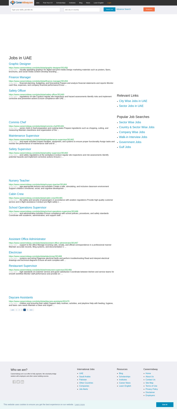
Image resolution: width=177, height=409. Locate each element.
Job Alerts (83, 389)
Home (148, 373)
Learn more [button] (80, 404)
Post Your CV (47, 3)
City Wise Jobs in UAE (133, 101)
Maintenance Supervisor (24, 135)
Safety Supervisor (20, 149)
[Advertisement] (88, 33)
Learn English (99, 3)
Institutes (72, 3)
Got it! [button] (164, 405)
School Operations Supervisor (27, 207)
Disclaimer (150, 392)
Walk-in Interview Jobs (133, 137)
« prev (12, 310)
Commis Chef (17, 122)
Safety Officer (17, 90)
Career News (125, 383)
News (88, 3)
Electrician (15, 252)
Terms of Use (151, 386)
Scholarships (60, 3)
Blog (80, 3)
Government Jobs (130, 142)
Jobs (37, 3)
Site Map (149, 383)
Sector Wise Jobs (130, 122)
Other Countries (86, 383)
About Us (150, 377)
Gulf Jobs (125, 147)
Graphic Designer (20, 63)
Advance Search (123, 9)
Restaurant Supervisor (23, 265)
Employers (149, 9)
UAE (81, 373)
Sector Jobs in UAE (131, 106)
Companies (84, 386)
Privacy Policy (152, 389)
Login (109, 3)
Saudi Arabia (84, 377)
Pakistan (83, 380)
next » (31, 310)
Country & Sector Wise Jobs (137, 127)
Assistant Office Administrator (27, 239)
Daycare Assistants (21, 297)
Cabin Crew (16, 194)
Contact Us (150, 380)
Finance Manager (20, 77)
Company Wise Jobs (132, 132)
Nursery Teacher (19, 180)
